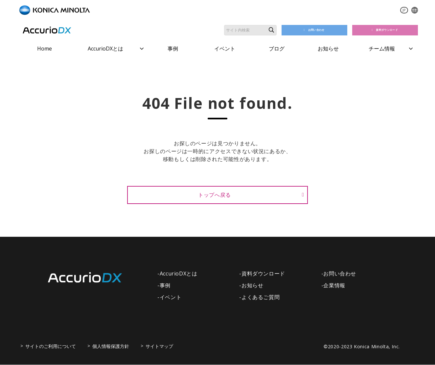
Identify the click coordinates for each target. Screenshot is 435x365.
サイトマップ (159, 346)
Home (44, 48)
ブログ (277, 48)
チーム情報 (382, 48)
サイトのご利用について (50, 346)
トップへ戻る (214, 194)
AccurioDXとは (105, 48)
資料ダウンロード (388, 30)
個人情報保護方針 (110, 346)
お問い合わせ (317, 30)
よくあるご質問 (260, 297)
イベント (224, 48)
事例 (173, 48)
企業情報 (334, 285)
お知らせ (328, 48)
